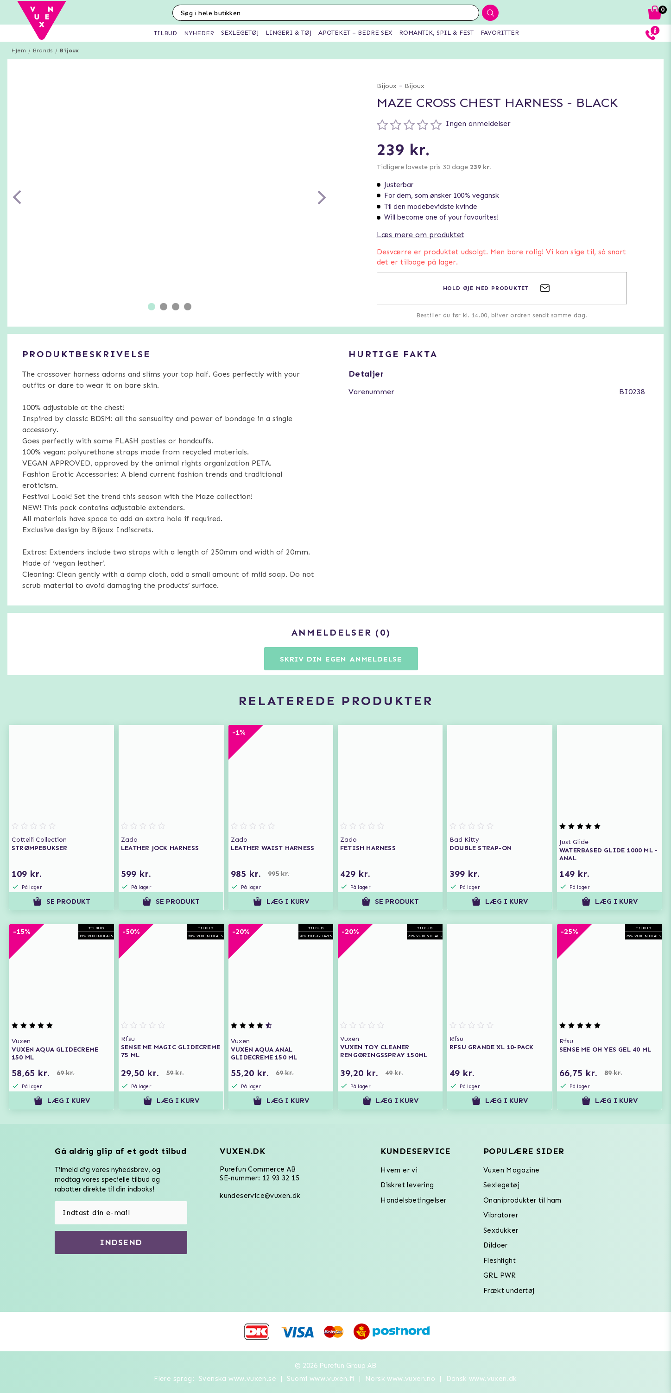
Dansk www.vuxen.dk (481, 1378)
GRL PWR (499, 1275)
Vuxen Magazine (511, 1170)
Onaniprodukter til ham (522, 1200)
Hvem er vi (399, 1170)
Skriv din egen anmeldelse (341, 659)
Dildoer (495, 1245)
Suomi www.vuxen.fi (320, 1378)
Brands (43, 50)
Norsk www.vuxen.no (400, 1378)
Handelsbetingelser (413, 1200)
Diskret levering (407, 1185)
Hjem (19, 50)
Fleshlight (499, 1260)
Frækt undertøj (509, 1290)
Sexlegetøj (501, 1185)
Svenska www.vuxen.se (237, 1378)
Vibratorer (500, 1215)
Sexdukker (501, 1230)
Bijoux (69, 50)
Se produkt (61, 901)
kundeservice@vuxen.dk (260, 1195)
